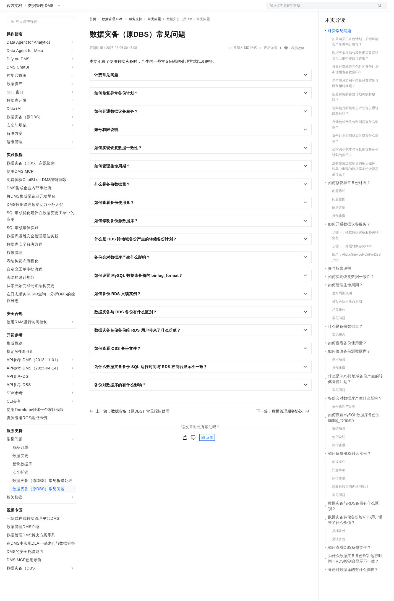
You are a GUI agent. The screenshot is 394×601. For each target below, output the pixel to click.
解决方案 (89, 9)
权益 (106, 9)
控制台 (344, 9)
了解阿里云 (182, 9)
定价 (119, 9)
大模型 (56, 9)
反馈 (207, 455)
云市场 (134, 9)
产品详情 (270, 65)
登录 (378, 9)
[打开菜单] (9, 9)
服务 (163, 9)
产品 (72, 9)
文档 (319, 9)
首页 (93, 37)
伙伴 (150, 9)
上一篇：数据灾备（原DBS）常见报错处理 (129, 429)
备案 (331, 9)
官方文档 (14, 23)
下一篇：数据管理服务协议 (282, 429)
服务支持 (135, 37)
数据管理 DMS (40, 23)
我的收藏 (297, 66)
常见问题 (154, 37)
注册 (357, 9)
